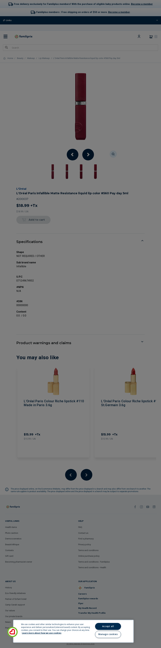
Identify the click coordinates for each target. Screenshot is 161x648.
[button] (12, 632)
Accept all (108, 626)
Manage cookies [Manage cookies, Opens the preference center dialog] (108, 634)
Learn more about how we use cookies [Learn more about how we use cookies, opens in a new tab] (41, 633)
